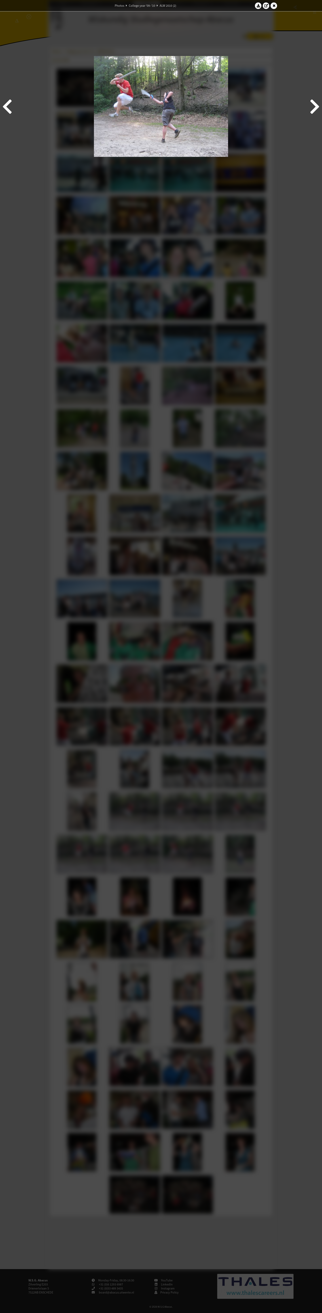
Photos (119, 6)
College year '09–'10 (142, 6)
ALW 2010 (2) (168, 6)
